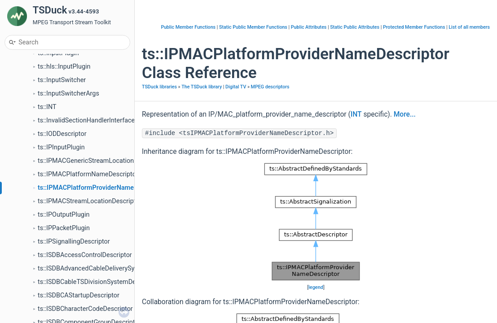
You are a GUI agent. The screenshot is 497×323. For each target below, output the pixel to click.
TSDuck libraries (159, 87)
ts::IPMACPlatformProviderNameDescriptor (101, 188)
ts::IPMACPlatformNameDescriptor (88, 174)
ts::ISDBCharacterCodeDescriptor (85, 309)
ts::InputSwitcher (62, 80)
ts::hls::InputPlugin (64, 66)
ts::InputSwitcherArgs (68, 93)
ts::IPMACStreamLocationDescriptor (89, 201)
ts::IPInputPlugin (61, 147)
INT (356, 114)
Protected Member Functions (414, 27)
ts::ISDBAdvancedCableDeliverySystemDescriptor (108, 268)
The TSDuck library (201, 87)
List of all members (469, 27)
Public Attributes (309, 27)
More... (405, 114)
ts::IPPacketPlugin (64, 228)
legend (315, 287)
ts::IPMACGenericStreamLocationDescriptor (100, 161)
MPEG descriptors (270, 87)
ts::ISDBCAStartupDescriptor (78, 295)
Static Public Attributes (354, 27)
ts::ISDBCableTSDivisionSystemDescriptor (98, 282)
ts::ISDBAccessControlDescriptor (85, 255)
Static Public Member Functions (253, 27)
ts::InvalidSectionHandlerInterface (86, 120)
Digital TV (235, 87)
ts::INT (47, 107)
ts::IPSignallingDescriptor (74, 241)
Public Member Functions (188, 27)
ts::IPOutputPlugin (63, 214)
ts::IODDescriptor (62, 134)
